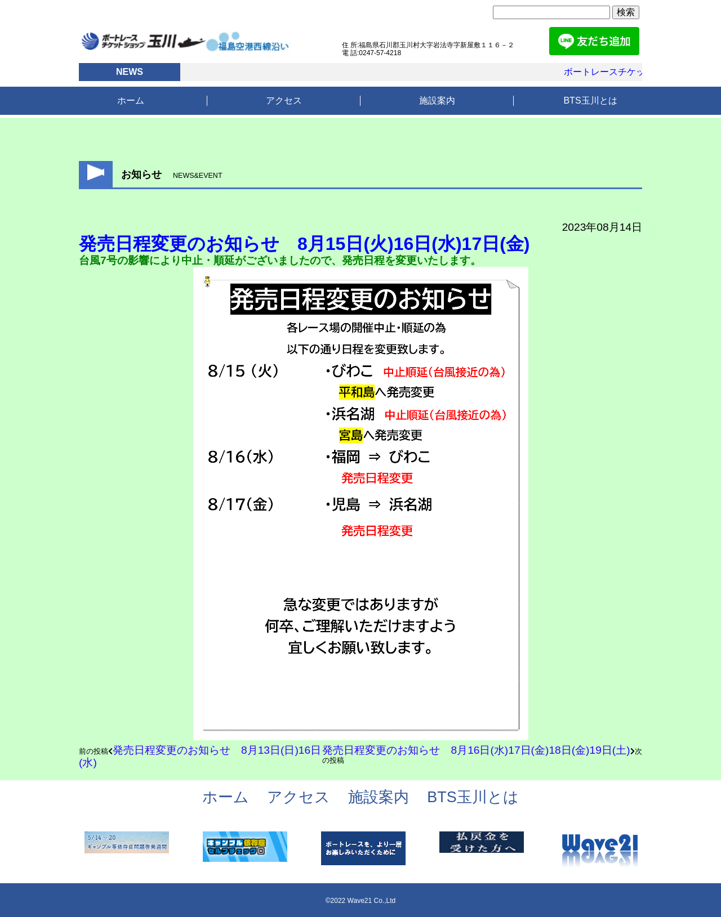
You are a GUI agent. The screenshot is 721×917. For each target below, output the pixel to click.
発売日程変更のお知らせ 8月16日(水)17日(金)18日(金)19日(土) (476, 750)
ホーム (130, 100)
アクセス (284, 100)
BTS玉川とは (590, 100)
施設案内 (437, 100)
